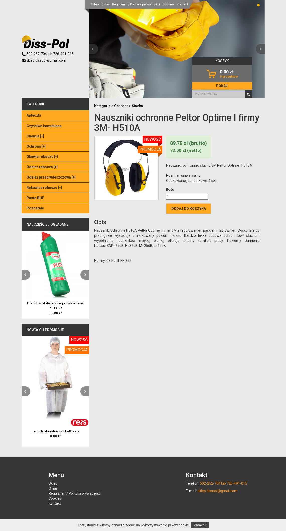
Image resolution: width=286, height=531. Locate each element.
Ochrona (121, 106)
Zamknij (200, 525)
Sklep (94, 4)
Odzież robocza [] (42, 167)
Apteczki (34, 115)
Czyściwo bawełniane (44, 126)
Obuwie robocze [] (42, 157)
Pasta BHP (35, 198)
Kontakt (182, 4)
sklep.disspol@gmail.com (44, 60)
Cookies (168, 4)
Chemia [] (35, 136)
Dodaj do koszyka (188, 209)
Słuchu (137, 106)
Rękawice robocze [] (44, 188)
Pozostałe (35, 208)
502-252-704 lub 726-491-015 (48, 54)
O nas (105, 4)
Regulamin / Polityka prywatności (136, 4)
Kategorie (102, 106)
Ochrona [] (36, 146)
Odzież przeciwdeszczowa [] (51, 177)
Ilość (170, 189)
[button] (93, 49)
